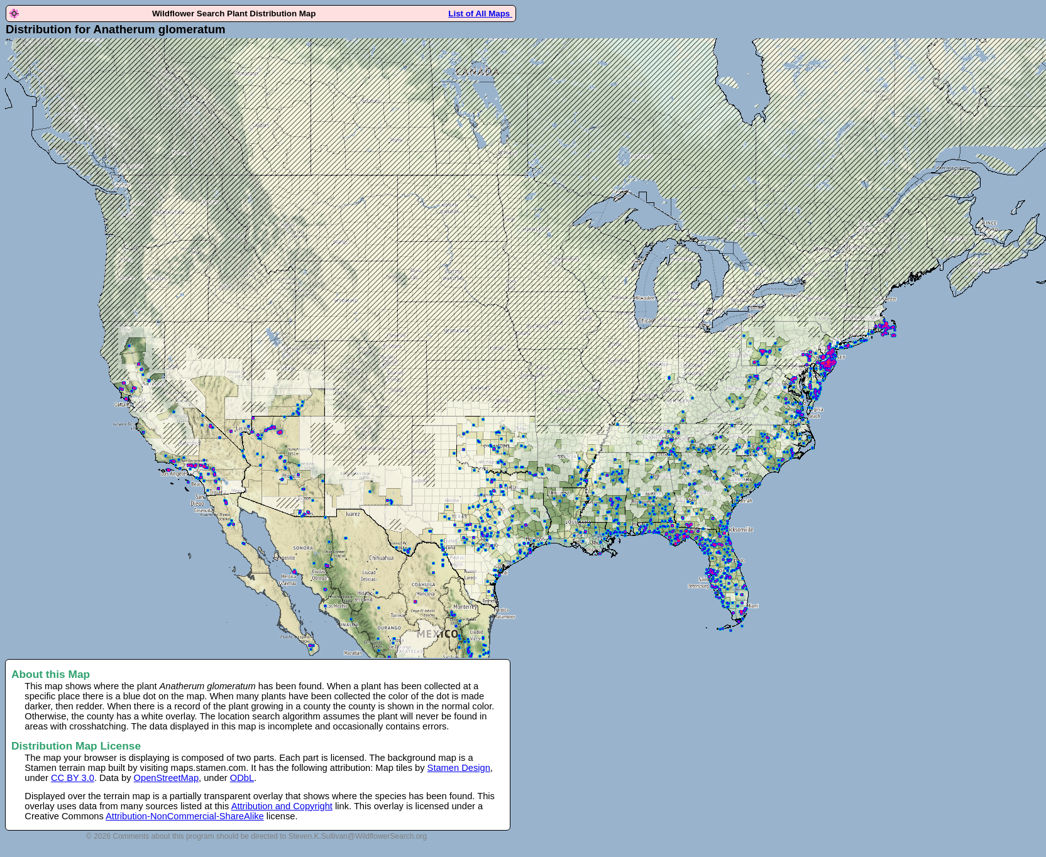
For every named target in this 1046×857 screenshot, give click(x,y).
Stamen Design (458, 768)
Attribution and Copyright (282, 806)
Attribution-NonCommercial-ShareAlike (185, 816)
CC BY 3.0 (72, 778)
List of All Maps (480, 13)
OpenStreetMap (166, 778)
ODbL (242, 778)
